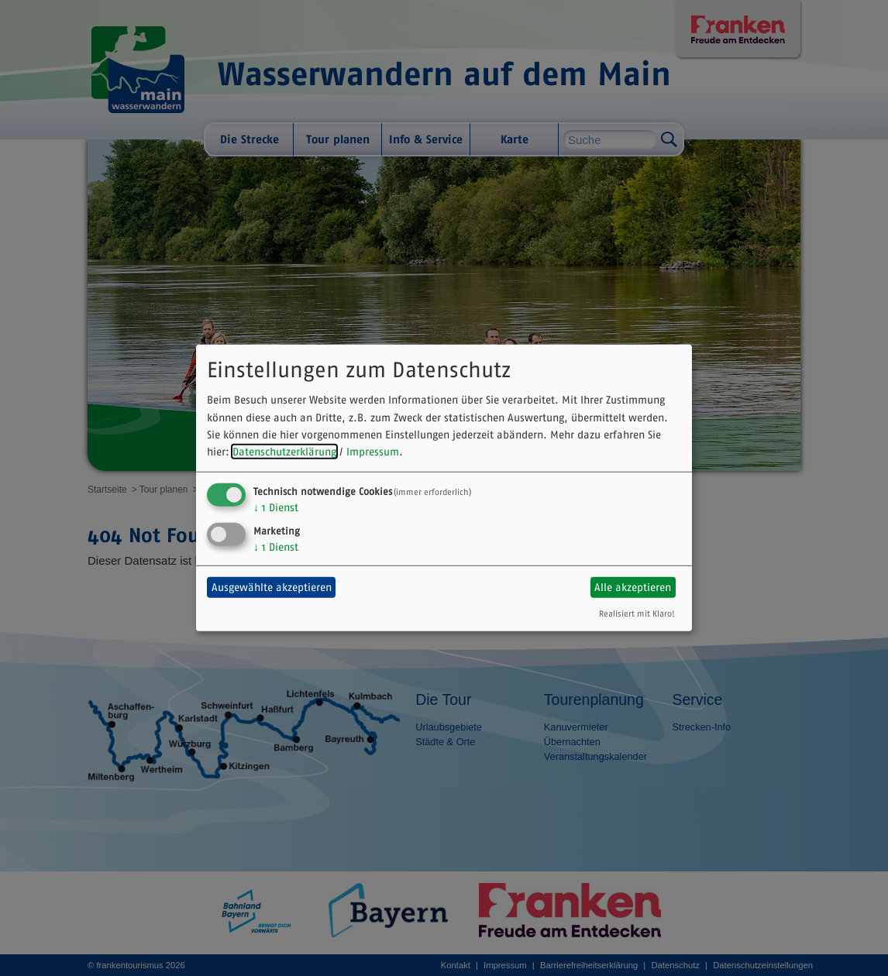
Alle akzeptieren (632, 587)
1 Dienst (275, 507)
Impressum (372, 451)
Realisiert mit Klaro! (637, 612)
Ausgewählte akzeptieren (272, 587)
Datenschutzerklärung (284, 451)
